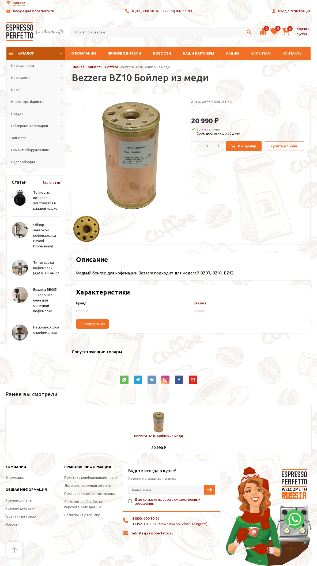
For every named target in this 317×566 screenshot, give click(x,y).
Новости (162, 53)
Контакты (292, 53)
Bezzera (111, 67)
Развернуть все (92, 324)
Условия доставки (20, 508)
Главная (78, 67)
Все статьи (51, 182)
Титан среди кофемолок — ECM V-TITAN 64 (46, 268)
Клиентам (261, 53)
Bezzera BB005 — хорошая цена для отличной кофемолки (45, 300)
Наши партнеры (198, 53)
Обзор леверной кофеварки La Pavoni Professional (44, 235)
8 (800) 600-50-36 (145, 11)
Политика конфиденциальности (90, 477)
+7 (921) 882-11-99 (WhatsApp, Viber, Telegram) (169, 524)
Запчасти (94, 67)
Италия (200, 311)
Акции (232, 53)
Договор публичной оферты (88, 485)
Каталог (25, 53)
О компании (83, 53)
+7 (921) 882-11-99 (177, 11)
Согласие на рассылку (82, 515)
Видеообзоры (23, 162)
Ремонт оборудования (30, 150)
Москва (19, 3)
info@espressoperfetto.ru (33, 11)
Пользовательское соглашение (90, 493)
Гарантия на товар (20, 516)
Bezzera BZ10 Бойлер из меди (158, 436)
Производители (124, 53)
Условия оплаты (18, 500)
